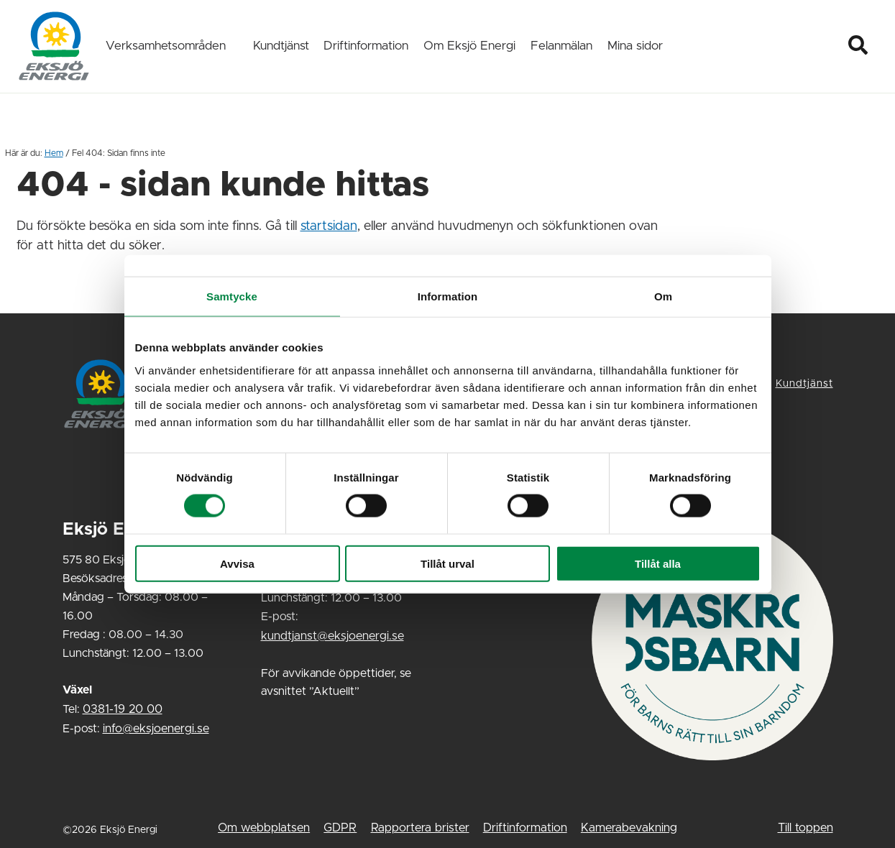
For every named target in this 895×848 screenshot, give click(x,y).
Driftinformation (365, 46)
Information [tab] (448, 296)
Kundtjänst (281, 46)
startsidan (328, 226)
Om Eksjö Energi (469, 46)
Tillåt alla (658, 563)
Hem (54, 153)
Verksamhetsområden (166, 46)
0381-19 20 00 (122, 709)
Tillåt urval (447, 563)
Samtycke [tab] (231, 296)
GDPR (340, 828)
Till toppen (805, 828)
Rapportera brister (420, 828)
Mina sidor (635, 46)
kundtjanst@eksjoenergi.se (332, 636)
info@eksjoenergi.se (156, 728)
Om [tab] (663, 296)
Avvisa (237, 563)
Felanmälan (561, 46)
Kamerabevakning (629, 828)
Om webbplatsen (264, 828)
